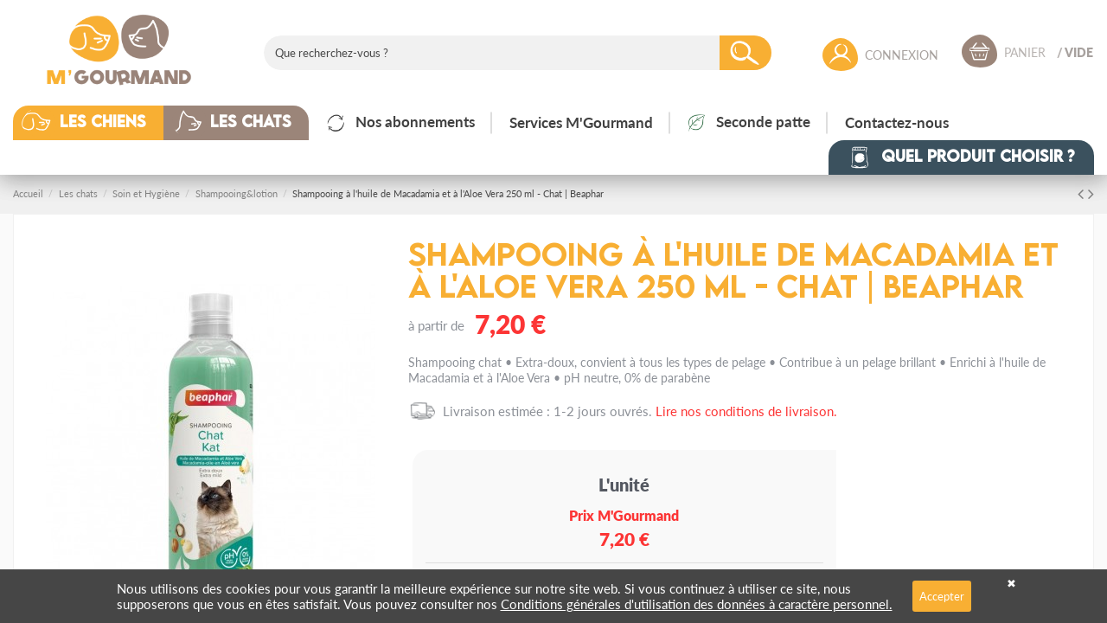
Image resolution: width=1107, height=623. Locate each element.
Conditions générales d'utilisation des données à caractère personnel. (697, 603)
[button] (101, 123)
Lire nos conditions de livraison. (746, 410)
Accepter (941, 596)
